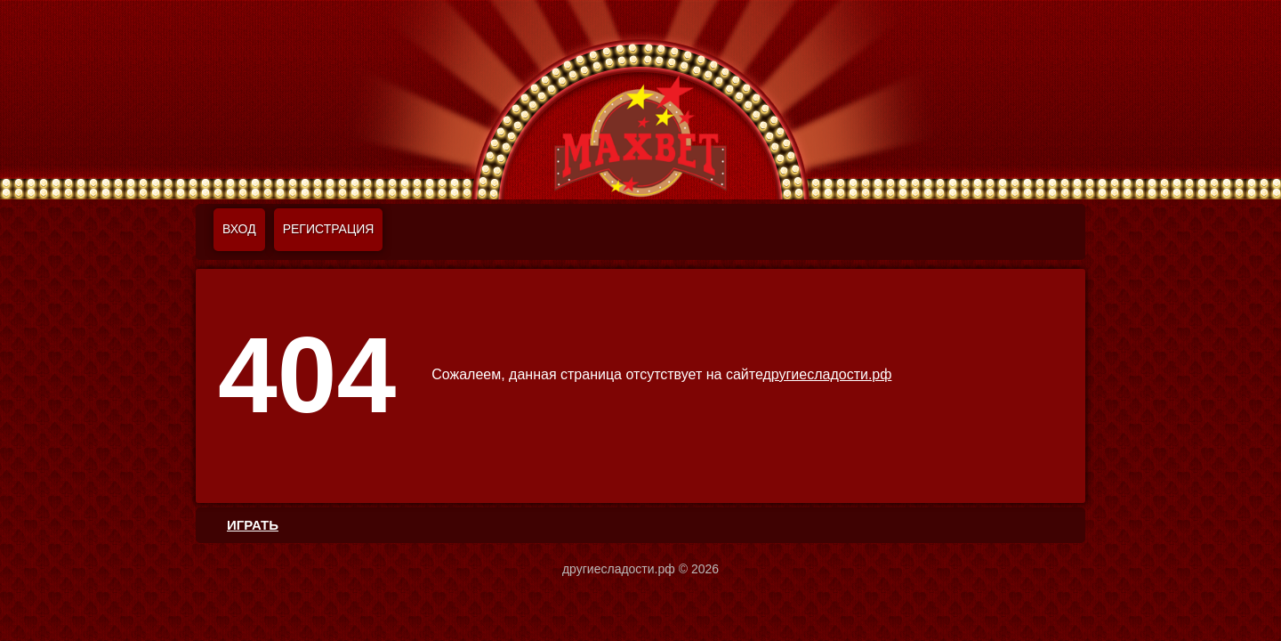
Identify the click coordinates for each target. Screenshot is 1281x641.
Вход (239, 229)
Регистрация (329, 229)
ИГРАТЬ (252, 524)
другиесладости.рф (826, 374)
